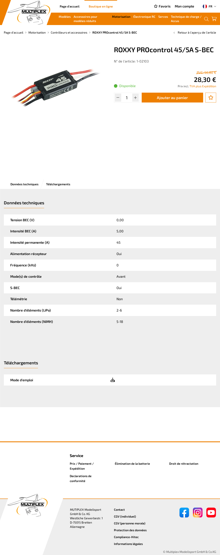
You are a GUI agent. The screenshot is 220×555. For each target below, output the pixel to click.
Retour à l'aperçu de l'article (194, 32)
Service (76, 455)
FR (207, 6)
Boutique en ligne (101, 6)
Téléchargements (58, 184)
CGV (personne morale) (129, 523)
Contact (119, 509)
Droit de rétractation (183, 463)
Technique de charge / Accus (186, 19)
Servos (163, 16)
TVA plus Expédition (202, 86)
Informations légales (128, 544)
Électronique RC (144, 16)
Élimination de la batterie (132, 463)
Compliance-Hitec (126, 537)
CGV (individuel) (125, 516)
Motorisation (121, 16)
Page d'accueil (69, 6)
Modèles (65, 16)
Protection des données (130, 530)
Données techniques (24, 184)
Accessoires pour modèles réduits (85, 19)
